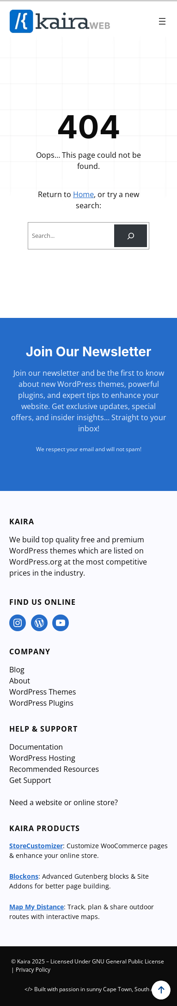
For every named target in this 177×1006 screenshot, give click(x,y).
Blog (16, 669)
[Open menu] (162, 21)
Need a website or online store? (63, 802)
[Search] (130, 235)
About (19, 681)
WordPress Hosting (42, 758)
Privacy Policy (33, 970)
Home (83, 194)
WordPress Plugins (41, 703)
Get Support (30, 780)
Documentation (36, 747)
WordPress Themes (42, 692)
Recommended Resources (54, 769)
